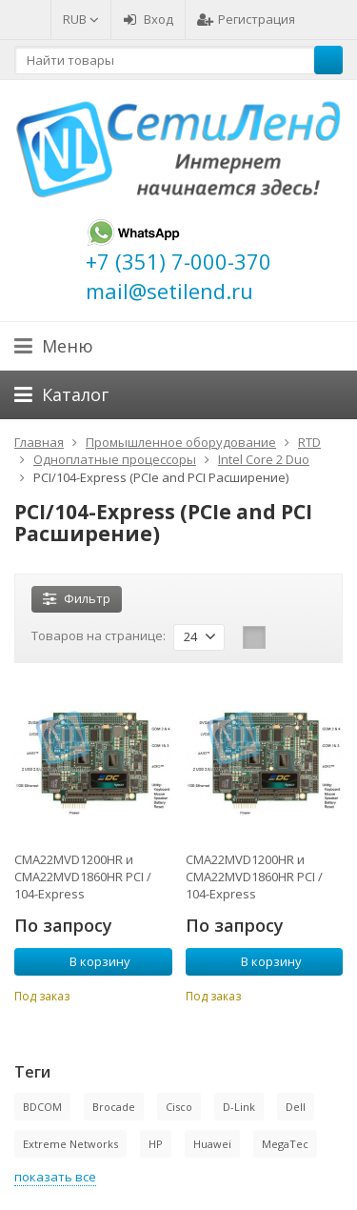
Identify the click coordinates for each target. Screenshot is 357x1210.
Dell (296, 1106)
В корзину (89, 961)
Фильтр (76, 598)
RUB (81, 19)
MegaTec (285, 1144)
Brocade (113, 1106)
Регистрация (246, 19)
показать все (55, 1176)
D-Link (239, 1106)
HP (156, 1144)
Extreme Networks (70, 1144)
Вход (148, 19)
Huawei (212, 1144)
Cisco (179, 1106)
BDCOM (42, 1106)
